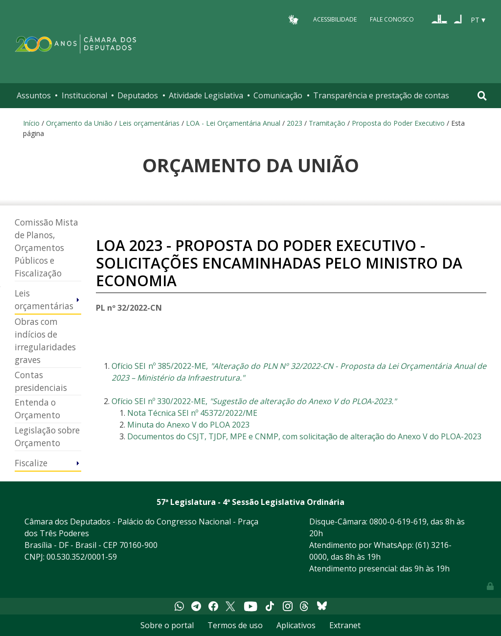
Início (31, 123)
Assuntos (34, 95)
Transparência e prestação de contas (381, 95)
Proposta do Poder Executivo (398, 123)
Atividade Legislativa (206, 95)
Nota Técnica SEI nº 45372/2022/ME (192, 413)
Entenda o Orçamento (37, 409)
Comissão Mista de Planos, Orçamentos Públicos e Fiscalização (46, 248)
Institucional (84, 95)
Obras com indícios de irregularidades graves (45, 340)
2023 (294, 123)
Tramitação (327, 123)
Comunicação (277, 95)
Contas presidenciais (41, 381)
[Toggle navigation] (482, 96)
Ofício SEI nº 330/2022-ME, (254, 401)
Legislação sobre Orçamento (47, 437)
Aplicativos (296, 625)
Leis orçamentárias (149, 123)
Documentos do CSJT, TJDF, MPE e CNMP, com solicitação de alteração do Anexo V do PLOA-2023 (304, 436)
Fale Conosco (392, 19)
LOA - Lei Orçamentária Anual (233, 123)
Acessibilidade (335, 19)
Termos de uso (235, 625)
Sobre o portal (167, 625)
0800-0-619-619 (398, 521)
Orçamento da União (79, 123)
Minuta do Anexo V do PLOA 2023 (188, 424)
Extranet (345, 625)
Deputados (137, 95)
